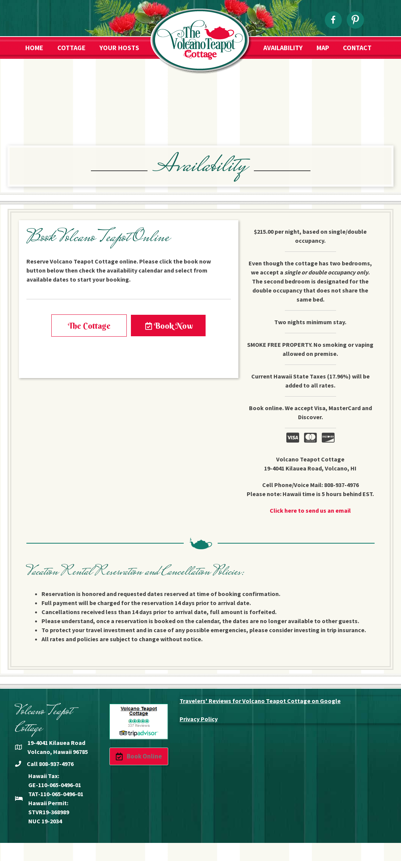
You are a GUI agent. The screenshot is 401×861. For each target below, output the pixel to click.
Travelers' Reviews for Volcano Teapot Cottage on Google (260, 701)
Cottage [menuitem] (71, 47)
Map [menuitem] (322, 47)
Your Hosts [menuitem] (119, 47)
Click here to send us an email (310, 510)
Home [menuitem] (34, 47)
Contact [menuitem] (357, 47)
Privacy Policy (199, 719)
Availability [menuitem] (283, 47)
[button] (89, 325)
